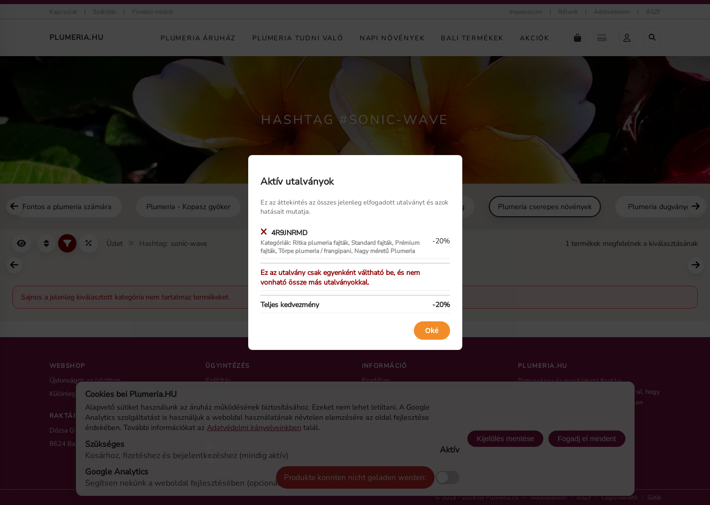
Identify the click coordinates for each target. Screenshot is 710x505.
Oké (431, 330)
